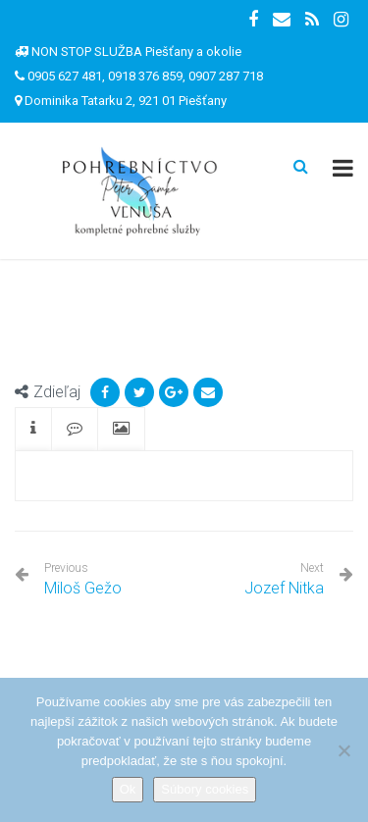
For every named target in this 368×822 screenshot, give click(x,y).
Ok (128, 789)
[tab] (33, 429)
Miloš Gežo (83, 579)
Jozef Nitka (284, 588)
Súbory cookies (204, 789)
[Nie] (343, 750)
